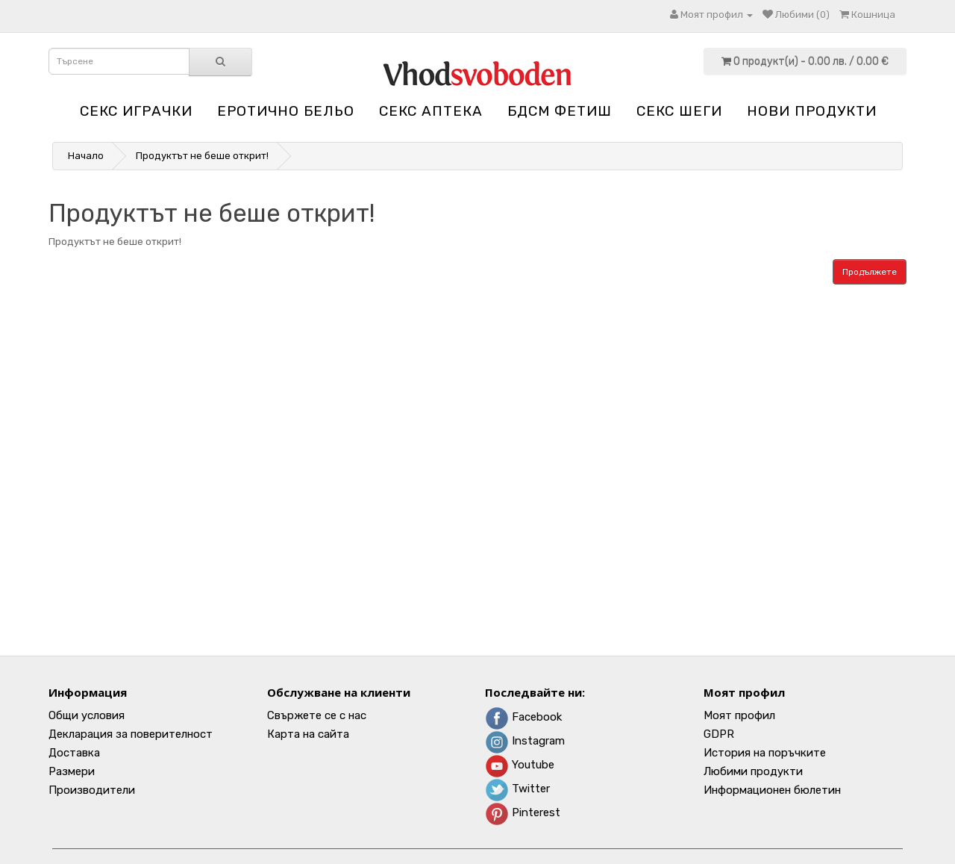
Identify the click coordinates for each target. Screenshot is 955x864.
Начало (86, 155)
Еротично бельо (285, 110)
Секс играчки (136, 110)
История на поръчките (765, 752)
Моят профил (739, 715)
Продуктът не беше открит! (202, 155)
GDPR (719, 734)
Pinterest (522, 812)
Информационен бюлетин (772, 790)
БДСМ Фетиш (559, 110)
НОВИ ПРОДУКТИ (812, 110)
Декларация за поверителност (130, 734)
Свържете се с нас (316, 715)
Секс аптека (431, 110)
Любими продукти (753, 771)
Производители (91, 790)
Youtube (519, 764)
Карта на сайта (308, 734)
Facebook (523, 717)
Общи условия (86, 715)
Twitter (517, 788)
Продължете (869, 272)
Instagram (525, 741)
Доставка (74, 752)
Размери (71, 771)
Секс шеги (679, 110)
